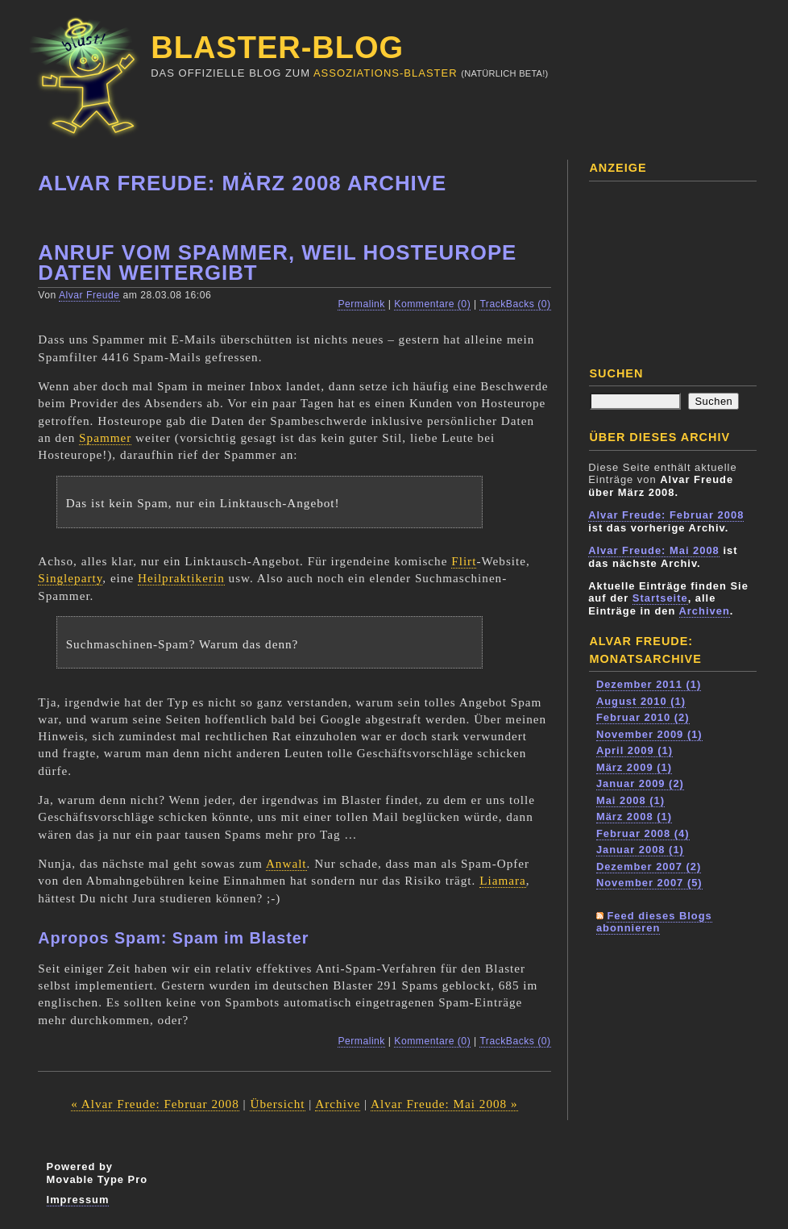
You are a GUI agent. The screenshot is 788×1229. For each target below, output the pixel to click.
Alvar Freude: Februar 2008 (666, 515)
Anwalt (286, 863)
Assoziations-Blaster (385, 73)
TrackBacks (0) (514, 304)
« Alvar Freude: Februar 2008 (155, 1103)
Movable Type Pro (97, 1179)
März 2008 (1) (634, 816)
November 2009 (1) (649, 734)
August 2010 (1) (641, 701)
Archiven (704, 611)
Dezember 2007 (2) (648, 866)
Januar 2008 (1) (640, 850)
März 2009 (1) (634, 767)
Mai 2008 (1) (630, 800)
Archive (337, 1103)
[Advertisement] (668, 268)
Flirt (463, 561)
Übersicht (277, 1103)
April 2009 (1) (634, 750)
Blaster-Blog (277, 48)
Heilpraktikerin (181, 578)
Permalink (361, 304)
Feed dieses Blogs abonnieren (654, 922)
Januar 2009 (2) (640, 783)
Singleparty (70, 578)
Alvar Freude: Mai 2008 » (444, 1103)
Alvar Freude (89, 295)
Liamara (502, 880)
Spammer (105, 437)
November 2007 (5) (649, 883)
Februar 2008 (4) (643, 833)
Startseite (660, 598)
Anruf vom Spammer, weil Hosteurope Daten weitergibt (277, 263)
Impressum (78, 1200)
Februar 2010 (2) (643, 717)
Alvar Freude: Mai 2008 (654, 550)
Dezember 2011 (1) (648, 684)
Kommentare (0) (432, 304)
